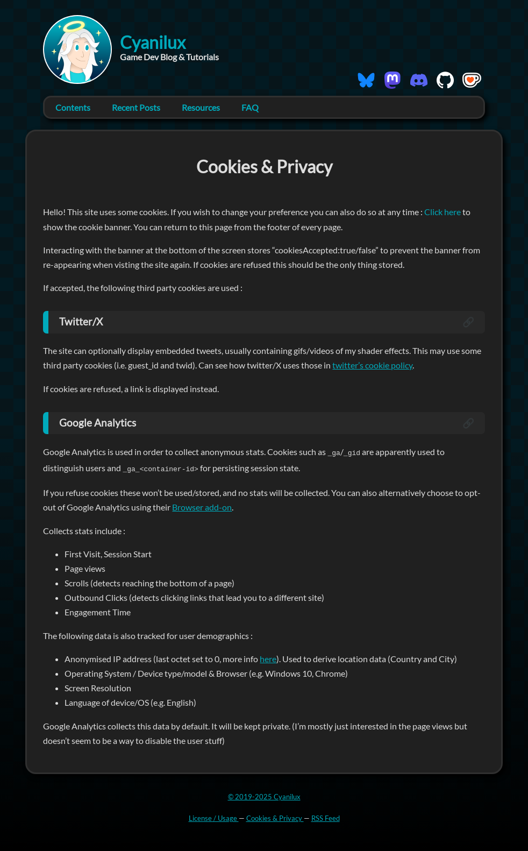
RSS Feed (325, 817)
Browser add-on (202, 506)
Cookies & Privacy (275, 817)
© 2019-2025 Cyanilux (264, 795)
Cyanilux (152, 42)
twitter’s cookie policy (372, 365)
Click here (443, 212)
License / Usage (214, 817)
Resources (201, 107)
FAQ (250, 107)
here (268, 658)
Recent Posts (136, 107)
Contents (72, 107)
